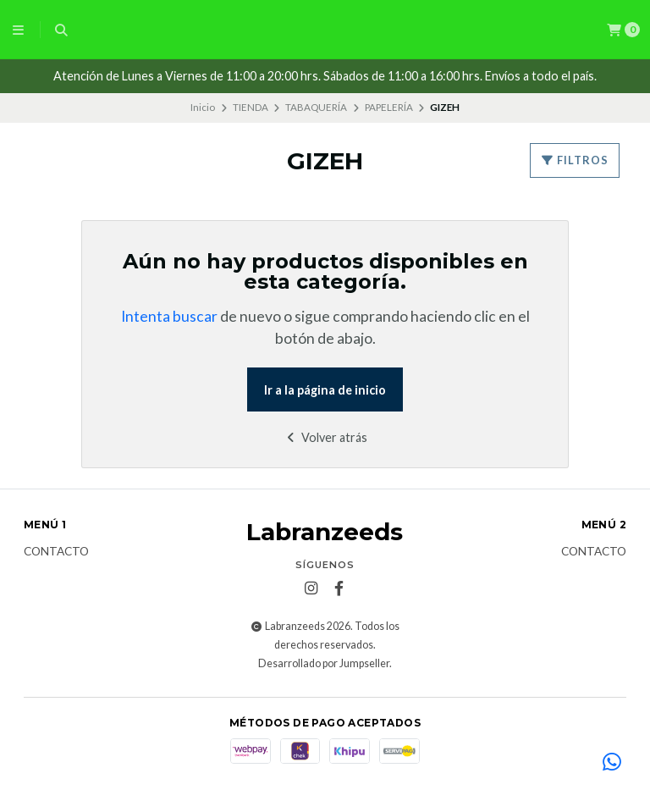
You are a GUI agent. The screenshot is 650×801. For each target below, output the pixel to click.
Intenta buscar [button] (169, 316)
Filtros (575, 160)
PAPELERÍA (389, 107)
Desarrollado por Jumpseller (323, 663)
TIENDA (250, 107)
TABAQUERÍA (316, 107)
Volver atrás (325, 437)
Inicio (202, 107)
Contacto (56, 552)
